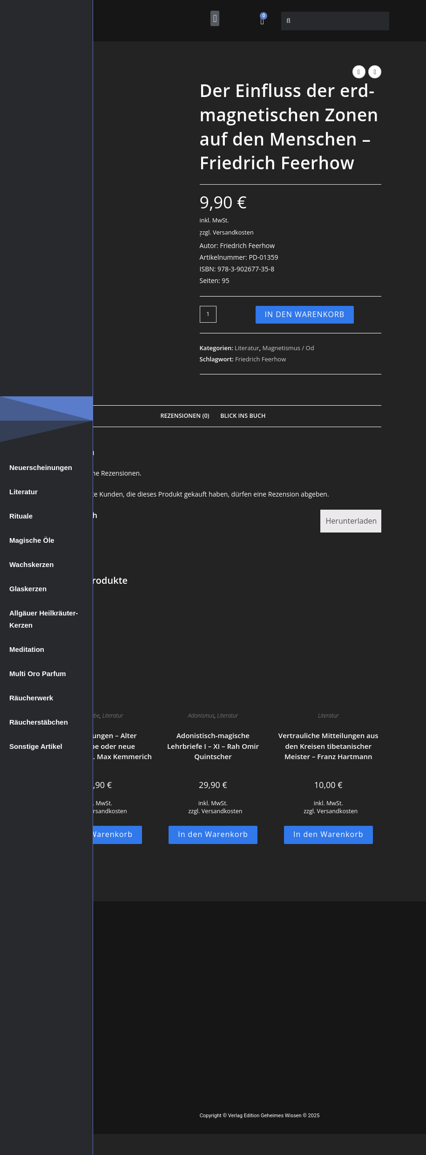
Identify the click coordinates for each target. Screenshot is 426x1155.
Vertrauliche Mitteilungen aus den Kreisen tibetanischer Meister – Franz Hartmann (328, 746)
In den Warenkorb (305, 314)
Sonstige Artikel (35, 746)
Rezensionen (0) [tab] (184, 416)
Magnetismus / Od (288, 348)
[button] (214, 18)
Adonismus (201, 715)
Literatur (23, 492)
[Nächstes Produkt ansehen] (374, 71)
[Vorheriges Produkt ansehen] (358, 71)
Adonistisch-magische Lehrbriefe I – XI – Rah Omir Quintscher (213, 746)
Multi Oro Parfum (37, 674)
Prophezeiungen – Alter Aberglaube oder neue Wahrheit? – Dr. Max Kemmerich (97, 746)
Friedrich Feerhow (260, 359)
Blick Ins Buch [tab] (242, 416)
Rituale (21, 516)
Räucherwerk (31, 698)
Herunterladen (351, 521)
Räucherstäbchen (38, 722)
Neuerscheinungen (40, 467)
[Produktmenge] (208, 314)
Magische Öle (31, 540)
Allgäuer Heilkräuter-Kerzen (43, 619)
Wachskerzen (31, 564)
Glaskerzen (28, 589)
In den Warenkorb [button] (97, 834)
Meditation (26, 649)
